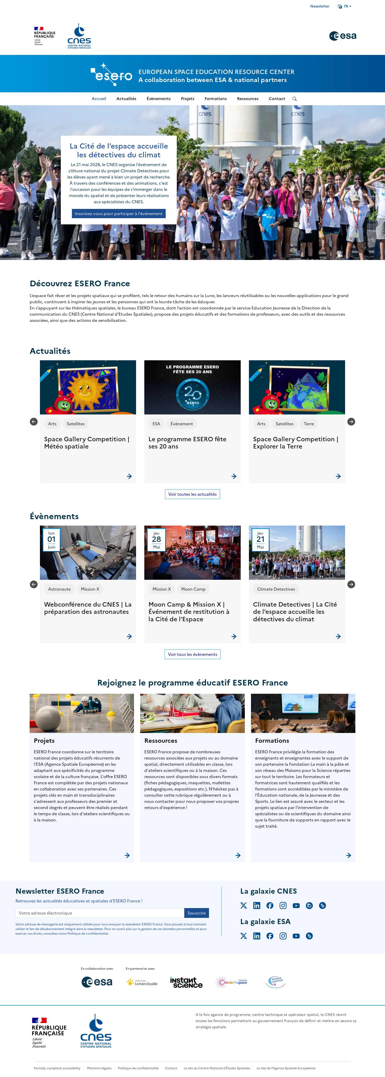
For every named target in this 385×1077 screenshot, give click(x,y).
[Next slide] (351, 422)
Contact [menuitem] (277, 99)
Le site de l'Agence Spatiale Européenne (286, 1068)
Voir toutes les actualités (192, 494)
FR (343, 6)
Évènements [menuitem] (159, 99)
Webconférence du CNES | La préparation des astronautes (88, 608)
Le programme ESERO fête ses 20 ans (187, 443)
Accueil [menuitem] (99, 99)
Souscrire (197, 913)
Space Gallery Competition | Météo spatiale (87, 443)
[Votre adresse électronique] (100, 913)
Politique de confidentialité (138, 1068)
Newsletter (320, 6)
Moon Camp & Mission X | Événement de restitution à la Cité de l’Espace (189, 612)
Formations (272, 740)
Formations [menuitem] (216, 99)
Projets (44, 740)
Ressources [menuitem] (247, 99)
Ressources (160, 740)
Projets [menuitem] (187, 99)
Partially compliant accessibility (57, 1068)
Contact (171, 1068)
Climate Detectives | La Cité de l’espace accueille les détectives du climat (295, 612)
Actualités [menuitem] (126, 99)
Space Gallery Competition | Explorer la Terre (296, 443)
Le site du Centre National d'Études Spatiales (217, 1068)
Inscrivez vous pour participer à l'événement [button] (119, 213)
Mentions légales (99, 1068)
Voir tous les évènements (192, 654)
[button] (88, 421)
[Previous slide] (34, 422)
